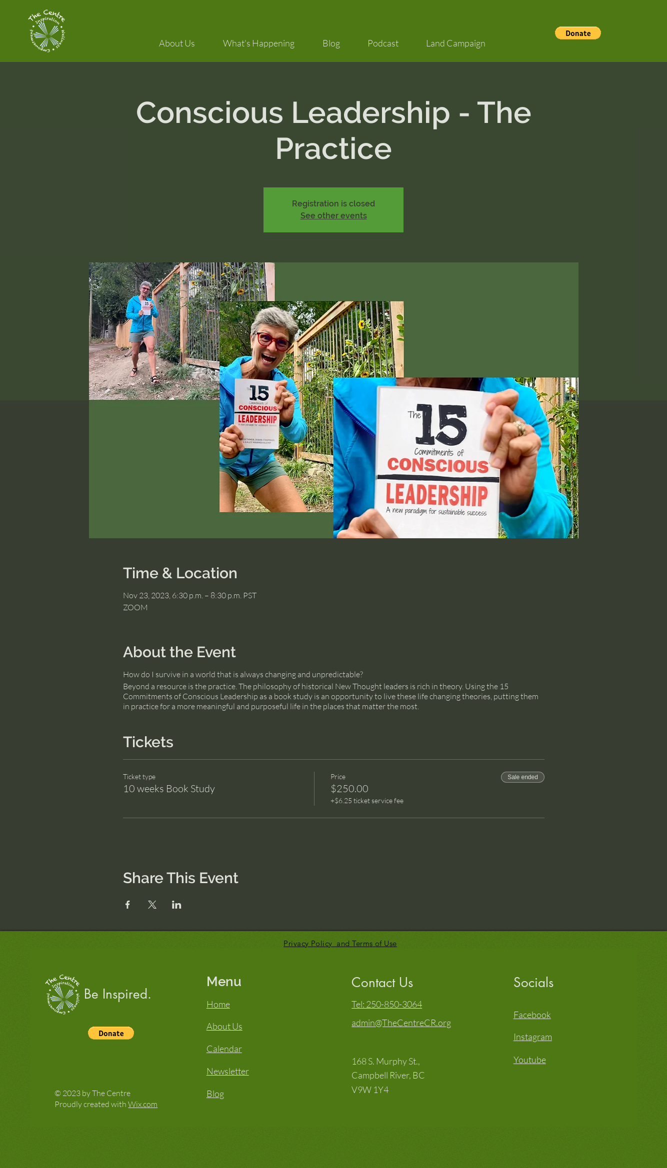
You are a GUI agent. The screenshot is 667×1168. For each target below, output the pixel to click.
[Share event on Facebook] (127, 905)
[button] (578, 32)
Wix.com (143, 1104)
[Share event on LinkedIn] (177, 905)
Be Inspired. (118, 994)
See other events (333, 215)
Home (218, 1004)
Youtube (530, 1059)
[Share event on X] (152, 905)
